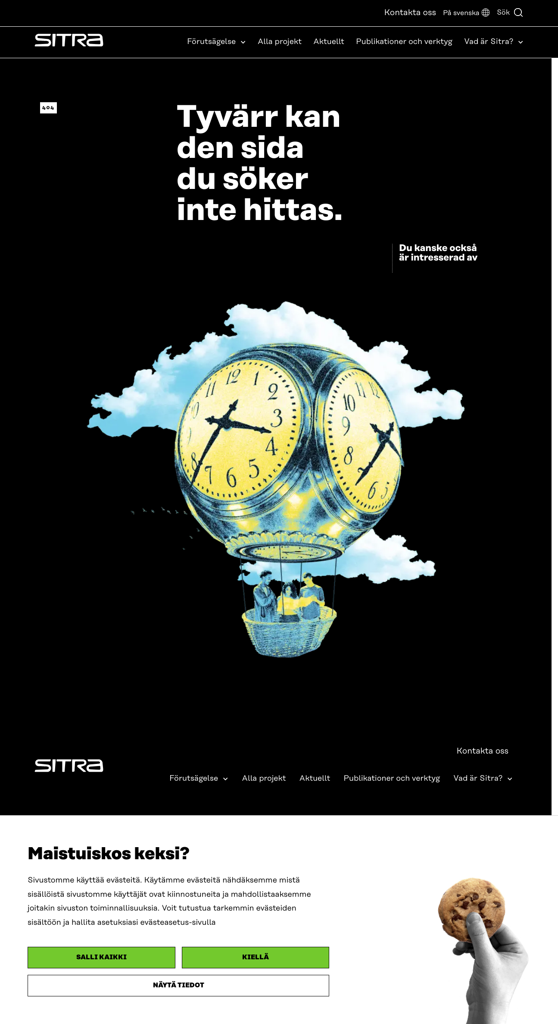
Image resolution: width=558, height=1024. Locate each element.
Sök (510, 12)
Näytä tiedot (178, 985)
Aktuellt (328, 42)
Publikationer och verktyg (404, 42)
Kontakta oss (410, 12)
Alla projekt (280, 42)
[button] (466, 13)
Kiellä (255, 957)
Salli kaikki (101, 957)
